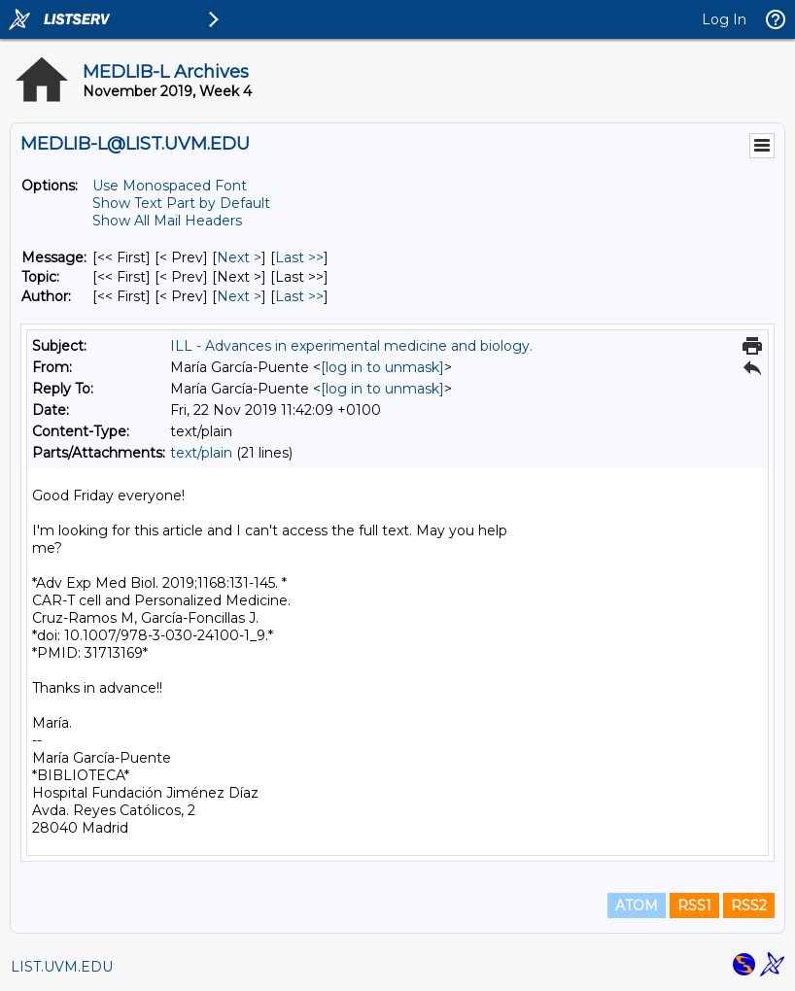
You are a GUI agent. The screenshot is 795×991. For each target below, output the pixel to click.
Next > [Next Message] (239, 257)
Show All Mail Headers (167, 220)
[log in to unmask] (382, 367)
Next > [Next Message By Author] (239, 296)
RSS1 (694, 905)
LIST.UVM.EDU (62, 966)
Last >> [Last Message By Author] (299, 296)
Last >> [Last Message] (299, 257)
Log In (724, 19)
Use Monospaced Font (169, 185)
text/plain (201, 452)
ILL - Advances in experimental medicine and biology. (351, 346)
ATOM (636, 905)
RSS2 (749, 905)
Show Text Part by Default (181, 203)
